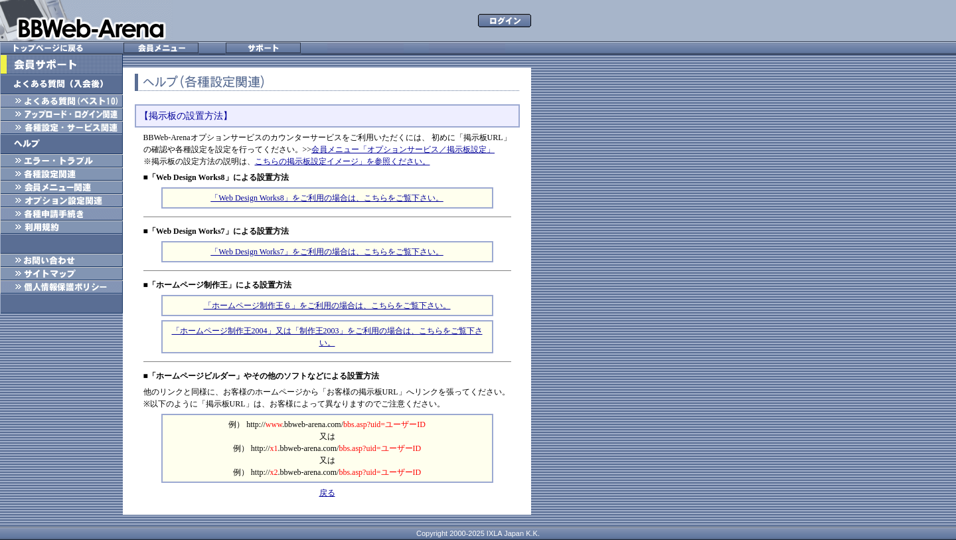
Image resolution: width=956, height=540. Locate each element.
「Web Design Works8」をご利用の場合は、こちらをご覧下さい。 (326, 198)
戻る (327, 492)
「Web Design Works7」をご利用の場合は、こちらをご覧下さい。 (326, 251)
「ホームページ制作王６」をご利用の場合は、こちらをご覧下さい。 (327, 305)
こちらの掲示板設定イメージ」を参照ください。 (342, 161)
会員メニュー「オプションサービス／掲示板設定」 (403, 149)
